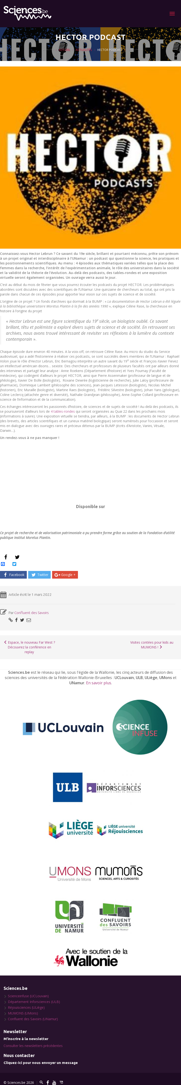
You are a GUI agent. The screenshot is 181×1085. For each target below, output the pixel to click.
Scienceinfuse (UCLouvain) (28, 996)
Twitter (39, 574)
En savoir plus (98, 682)
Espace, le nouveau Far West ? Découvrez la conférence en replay (29, 647)
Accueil (64, 50)
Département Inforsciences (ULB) (34, 1001)
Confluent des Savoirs (31, 613)
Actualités (84, 50)
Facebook (13, 574)
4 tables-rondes (63, 411)
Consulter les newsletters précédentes (33, 1045)
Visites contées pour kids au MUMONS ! (151, 644)
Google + (65, 574)
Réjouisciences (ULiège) (26, 1007)
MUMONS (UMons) (23, 1013)
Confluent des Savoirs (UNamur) (33, 1019)
